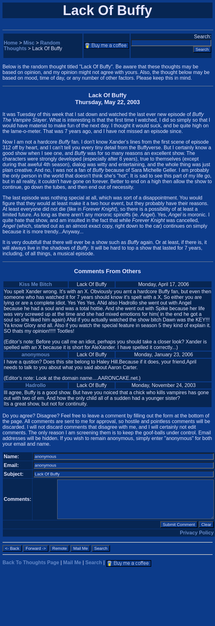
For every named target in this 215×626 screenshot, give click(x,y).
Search (93, 562)
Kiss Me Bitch (35, 284)
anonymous (36, 354)
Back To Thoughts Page (30, 562)
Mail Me (72, 562)
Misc (29, 42)
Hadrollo (35, 385)
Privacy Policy (197, 532)
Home (11, 42)
